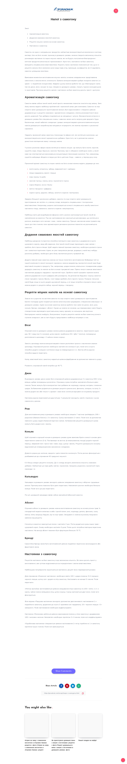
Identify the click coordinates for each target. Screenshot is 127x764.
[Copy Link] (63, 693)
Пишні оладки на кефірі (87, 740)
